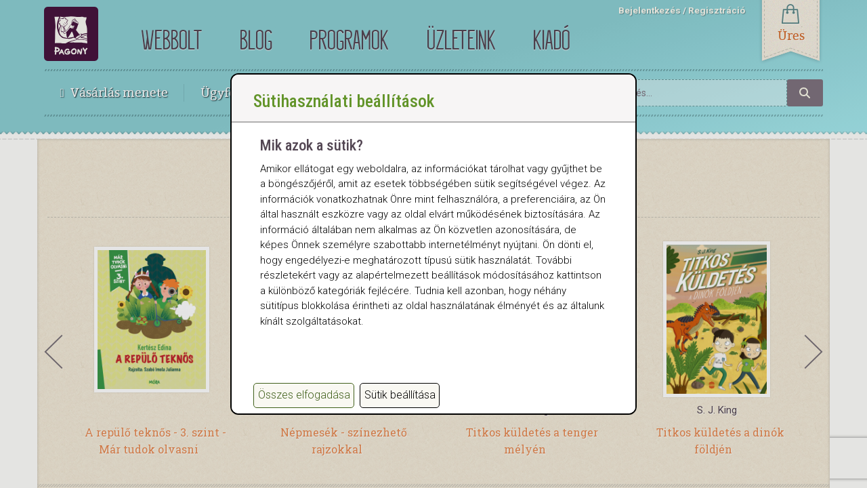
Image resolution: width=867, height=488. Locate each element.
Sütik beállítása (400, 394)
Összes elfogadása (304, 394)
